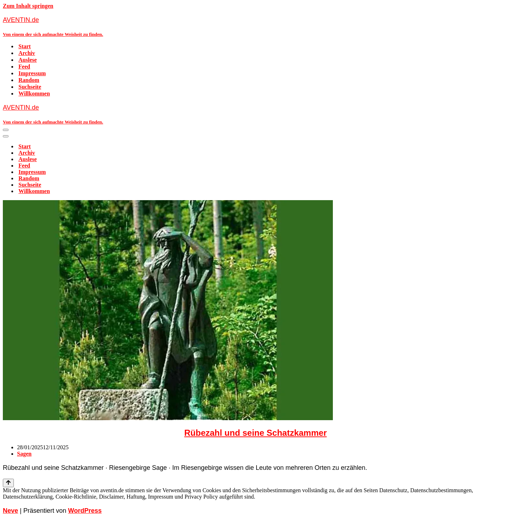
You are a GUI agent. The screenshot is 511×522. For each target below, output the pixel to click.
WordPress (85, 510)
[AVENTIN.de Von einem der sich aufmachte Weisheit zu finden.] (255, 26)
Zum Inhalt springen (28, 6)
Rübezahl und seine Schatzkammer (255, 433)
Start (24, 46)
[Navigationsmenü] (6, 130)
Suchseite (29, 87)
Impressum (32, 73)
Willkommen (34, 93)
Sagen (24, 454)
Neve (10, 510)
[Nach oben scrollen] (8, 483)
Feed (24, 67)
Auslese (27, 60)
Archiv (26, 53)
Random (28, 80)
